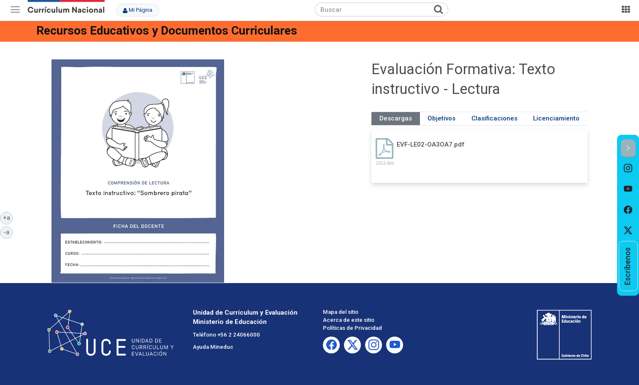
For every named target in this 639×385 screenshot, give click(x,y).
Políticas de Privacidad (352, 328)
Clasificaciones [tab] (494, 118)
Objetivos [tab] (441, 118)
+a (8, 217)
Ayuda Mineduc (213, 347)
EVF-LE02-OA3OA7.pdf (431, 144)
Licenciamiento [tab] (556, 118)
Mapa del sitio (340, 312)
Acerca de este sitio (348, 320)
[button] (628, 148)
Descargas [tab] (395, 118)
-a (8, 231)
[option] (628, 168)
